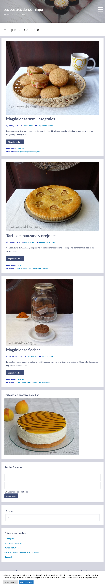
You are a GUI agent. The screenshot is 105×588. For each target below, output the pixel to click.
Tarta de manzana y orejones (31, 235)
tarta (33, 268)
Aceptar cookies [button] (26, 582)
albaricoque (21, 382)
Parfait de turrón (11, 547)
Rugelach (8, 557)
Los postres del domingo (23, 9)
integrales (21, 152)
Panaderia (72, 571)
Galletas (32, 571)
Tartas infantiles (56, 571)
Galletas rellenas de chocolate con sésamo (22, 552)
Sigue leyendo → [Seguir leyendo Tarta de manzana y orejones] (15, 258)
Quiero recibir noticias (16, 492)
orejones (37, 152)
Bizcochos (85, 571)
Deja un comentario (45, 126)
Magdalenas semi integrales (30, 118)
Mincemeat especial (13, 543)
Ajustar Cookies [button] (10, 582)
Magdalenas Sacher (23, 349)
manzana (20, 268)
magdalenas (21, 149)
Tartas (19, 265)
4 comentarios (47, 356)
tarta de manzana (41, 268)
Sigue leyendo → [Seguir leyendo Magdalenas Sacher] (15, 373)
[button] (101, 6)
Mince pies (9, 538)
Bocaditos (19, 571)
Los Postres (28, 126)
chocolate (30, 382)
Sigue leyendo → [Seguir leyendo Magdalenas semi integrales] (15, 142)
